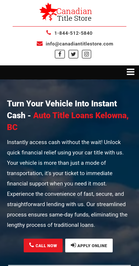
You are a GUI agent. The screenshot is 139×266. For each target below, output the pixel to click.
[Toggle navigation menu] (69, 72)
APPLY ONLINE (89, 245)
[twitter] (73, 54)
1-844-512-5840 (69, 33)
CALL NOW (43, 245)
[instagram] (86, 54)
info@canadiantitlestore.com (75, 44)
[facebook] (60, 54)
